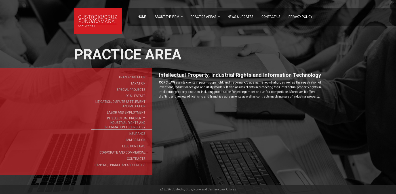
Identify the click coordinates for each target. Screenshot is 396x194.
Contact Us (270, 17)
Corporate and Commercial (122, 154)
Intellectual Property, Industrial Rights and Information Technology (125, 124)
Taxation (138, 85)
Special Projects (131, 91)
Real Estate (135, 97)
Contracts (136, 160)
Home (142, 17)
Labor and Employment (126, 114)
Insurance (137, 135)
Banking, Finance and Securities (120, 166)
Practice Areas (203, 17)
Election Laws (133, 148)
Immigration (135, 141)
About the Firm (167, 17)
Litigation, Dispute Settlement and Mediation (120, 105)
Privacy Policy (300, 17)
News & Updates (240, 17)
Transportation (131, 78)
